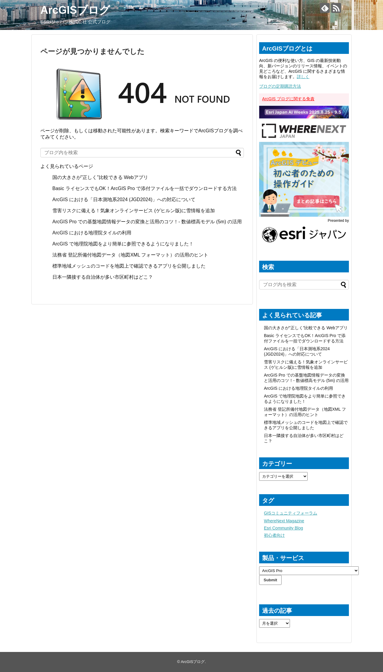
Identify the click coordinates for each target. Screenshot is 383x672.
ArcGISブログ (75, 10)
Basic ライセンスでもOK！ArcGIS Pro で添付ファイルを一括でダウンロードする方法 (144, 188)
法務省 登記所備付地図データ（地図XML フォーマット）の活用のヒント (130, 254)
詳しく (303, 76)
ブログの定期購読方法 (280, 86)
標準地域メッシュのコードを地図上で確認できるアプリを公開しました (129, 266)
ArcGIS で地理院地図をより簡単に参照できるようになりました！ (123, 243)
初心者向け (274, 535)
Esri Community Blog (283, 528)
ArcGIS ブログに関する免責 (288, 98)
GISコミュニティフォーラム (290, 513)
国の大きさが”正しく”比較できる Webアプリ (100, 177)
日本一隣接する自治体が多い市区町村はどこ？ (102, 277)
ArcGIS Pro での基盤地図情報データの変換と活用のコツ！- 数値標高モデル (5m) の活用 (147, 221)
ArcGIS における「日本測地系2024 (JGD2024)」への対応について (123, 199)
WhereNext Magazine (284, 520)
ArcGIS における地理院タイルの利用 (91, 232)
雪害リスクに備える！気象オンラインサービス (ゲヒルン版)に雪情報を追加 (133, 210)
